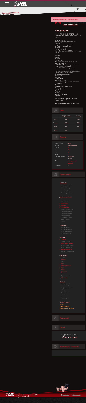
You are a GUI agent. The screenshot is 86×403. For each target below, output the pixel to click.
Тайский (63, 290)
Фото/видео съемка (66, 217)
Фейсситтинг (64, 278)
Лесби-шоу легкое (66, 233)
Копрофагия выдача (66, 247)
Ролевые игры (65, 207)
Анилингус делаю (66, 241)
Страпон (63, 239)
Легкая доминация (66, 265)
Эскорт (63, 221)
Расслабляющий (65, 284)
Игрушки (63, 205)
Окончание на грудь (66, 211)
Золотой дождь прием (67, 245)
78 (68, 152)
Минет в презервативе (67, 193)
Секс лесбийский (65, 191)
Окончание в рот (65, 215)
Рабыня (63, 261)
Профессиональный (66, 288)
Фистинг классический (67, 251)
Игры (62, 263)
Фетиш (63, 269)
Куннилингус (64, 203)
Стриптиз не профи (66, 229)
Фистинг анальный (66, 249)
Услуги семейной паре (67, 209)
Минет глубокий (65, 201)
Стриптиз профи (65, 227)
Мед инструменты (66, 276)
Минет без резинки (66, 199)
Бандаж (63, 257)
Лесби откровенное (66, 231)
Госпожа (63, 259)
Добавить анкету (76, 395)
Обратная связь (65, 395)
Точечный (63, 294)
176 (69, 150)
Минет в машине (65, 219)
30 (68, 147)
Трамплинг (64, 271)
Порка (62, 267)
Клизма (63, 274)
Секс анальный (65, 187)
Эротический (64, 296)
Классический (65, 286)
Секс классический (66, 185)
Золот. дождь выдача (67, 243)
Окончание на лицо (66, 213)
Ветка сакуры (64, 298)
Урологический (65, 292)
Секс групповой (65, 189)
